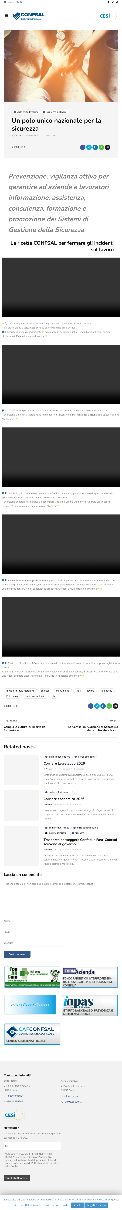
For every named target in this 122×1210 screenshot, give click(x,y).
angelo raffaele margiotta (20, 690)
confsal (45, 690)
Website (8, 942)
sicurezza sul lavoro (35, 696)
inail (78, 690)
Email (7, 932)
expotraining (62, 690)
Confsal (17, 135)
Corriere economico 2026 (64, 802)
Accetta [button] (77, 1205)
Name (7, 921)
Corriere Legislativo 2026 (64, 766)
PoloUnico (12, 696)
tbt (54, 696)
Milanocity (106, 690)
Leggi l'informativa (96, 1205)
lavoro (90, 690)
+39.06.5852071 (15, 1101)
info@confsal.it (15, 2)
